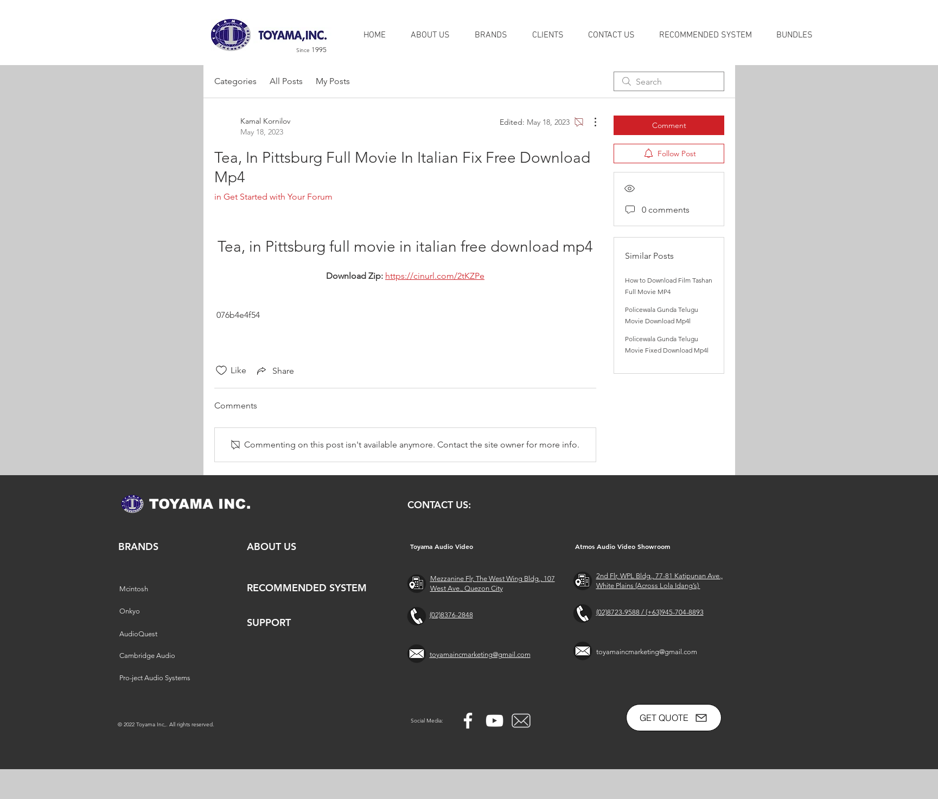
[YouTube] (494, 720)
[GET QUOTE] (674, 717)
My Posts (333, 81)
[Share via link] (274, 370)
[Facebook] (467, 720)
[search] (669, 81)
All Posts (286, 81)
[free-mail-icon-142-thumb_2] (521, 720)
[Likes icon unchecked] (221, 370)
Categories (235, 81)
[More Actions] (589, 122)
